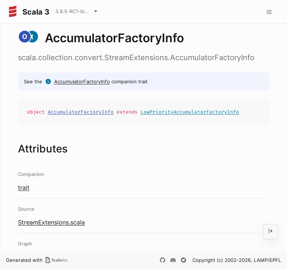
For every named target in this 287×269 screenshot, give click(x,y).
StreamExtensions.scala (51, 222)
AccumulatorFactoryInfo (82, 81)
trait (24, 187)
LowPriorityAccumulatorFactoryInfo (190, 112)
